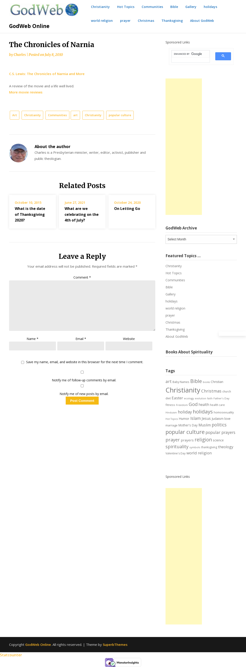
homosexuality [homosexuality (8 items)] (224, 412)
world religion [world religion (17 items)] (199, 453)
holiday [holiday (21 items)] (185, 412)
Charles (20, 55)
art (75, 115)
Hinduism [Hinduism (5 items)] (171, 412)
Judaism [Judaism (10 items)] (217, 418)
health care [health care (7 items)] (217, 405)
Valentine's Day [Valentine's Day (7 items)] (176, 453)
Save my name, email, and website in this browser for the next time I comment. (84, 362)
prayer (125, 20)
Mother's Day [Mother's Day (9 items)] (188, 425)
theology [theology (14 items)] (225, 446)
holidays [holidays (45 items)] (203, 411)
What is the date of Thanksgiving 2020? (30, 214)
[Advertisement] (184, 146)
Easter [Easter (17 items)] (177, 397)
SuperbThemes (115, 644)
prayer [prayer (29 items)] (173, 439)
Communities (152, 7)
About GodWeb (202, 20)
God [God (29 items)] (193, 404)
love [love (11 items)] (227, 418)
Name (32, 339)
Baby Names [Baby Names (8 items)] (181, 382)
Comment (82, 277)
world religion (102, 20)
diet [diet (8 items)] (168, 398)
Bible (174, 7)
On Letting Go (127, 208)
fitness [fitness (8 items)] (170, 405)
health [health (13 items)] (203, 404)
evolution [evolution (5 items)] (200, 398)
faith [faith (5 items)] (210, 398)
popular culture (120, 115)
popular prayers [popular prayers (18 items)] (220, 432)
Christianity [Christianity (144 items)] (183, 390)
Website (129, 339)
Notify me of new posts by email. (84, 394)
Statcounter (11, 654)
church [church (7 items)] (226, 391)
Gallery (190, 7)
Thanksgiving (172, 20)
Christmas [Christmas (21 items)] (211, 391)
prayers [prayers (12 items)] (187, 440)
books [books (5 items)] (206, 382)
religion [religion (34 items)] (203, 439)
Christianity (100, 7)
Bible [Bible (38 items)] (196, 381)
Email (80, 339)
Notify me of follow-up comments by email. (84, 380)
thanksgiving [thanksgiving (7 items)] (209, 447)
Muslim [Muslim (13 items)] (204, 425)
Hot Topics (125, 7)
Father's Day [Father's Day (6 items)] (221, 398)
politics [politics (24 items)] (219, 425)
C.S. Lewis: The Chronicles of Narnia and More (47, 73)
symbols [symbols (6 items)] (194, 447)
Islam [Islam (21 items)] (195, 418)
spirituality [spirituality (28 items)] (177, 446)
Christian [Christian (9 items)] (217, 382)
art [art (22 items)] (169, 381)
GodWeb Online (29, 26)
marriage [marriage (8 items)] (172, 425)
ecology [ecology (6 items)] (189, 398)
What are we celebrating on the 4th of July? (82, 214)
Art (14, 115)
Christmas (146, 20)
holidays (210, 7)
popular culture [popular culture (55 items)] (185, 431)
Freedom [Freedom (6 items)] (182, 405)
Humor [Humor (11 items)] (184, 418)
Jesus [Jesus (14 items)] (206, 418)
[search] (188, 54)
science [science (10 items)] (218, 440)
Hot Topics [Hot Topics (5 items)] (172, 418)
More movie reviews (26, 92)
